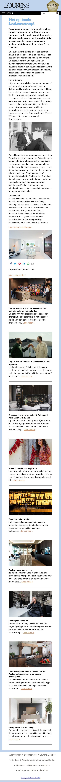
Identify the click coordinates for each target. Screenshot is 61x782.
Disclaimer (43, 770)
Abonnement (15, 755)
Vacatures (20, 765)
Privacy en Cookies (27, 770)
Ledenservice (30, 755)
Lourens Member (47, 755)
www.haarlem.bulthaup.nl (20, 227)
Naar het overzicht (17, 275)
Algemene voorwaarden (39, 765)
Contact (15, 760)
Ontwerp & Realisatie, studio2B (30, 778)
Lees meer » (29, 323)
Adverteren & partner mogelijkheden (38, 760)
